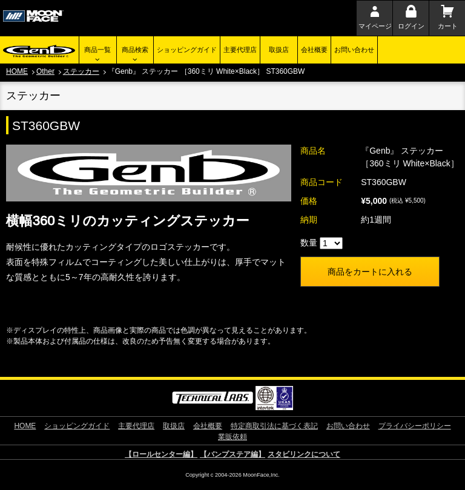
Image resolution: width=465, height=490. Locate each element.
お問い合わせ (354, 49)
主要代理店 (240, 49)
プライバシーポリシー (414, 426)
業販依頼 (232, 437)
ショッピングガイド (187, 49)
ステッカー (81, 71)
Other (45, 71)
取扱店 (279, 49)
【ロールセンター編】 (161, 454)
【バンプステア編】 (232, 454)
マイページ (375, 26)
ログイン (411, 26)
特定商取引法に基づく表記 (274, 426)
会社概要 (314, 49)
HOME (17, 71)
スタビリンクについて (304, 454)
